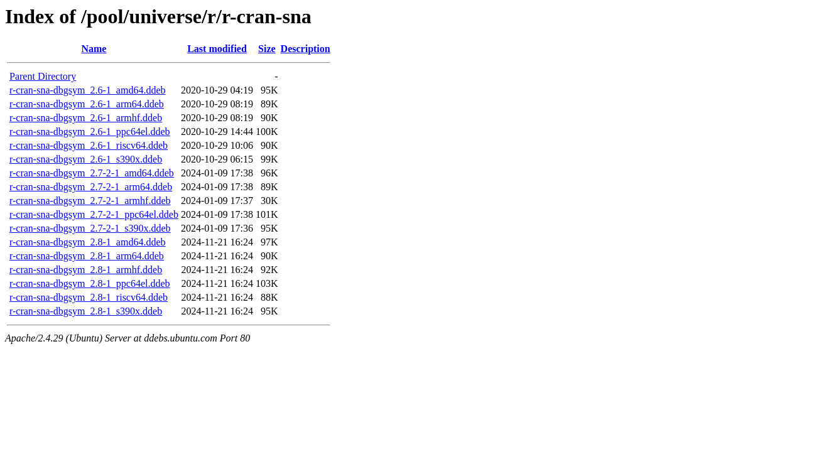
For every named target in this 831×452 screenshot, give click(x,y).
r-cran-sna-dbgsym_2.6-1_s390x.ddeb (85, 159)
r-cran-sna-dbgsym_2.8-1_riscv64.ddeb (88, 297)
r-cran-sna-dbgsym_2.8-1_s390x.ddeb (85, 311)
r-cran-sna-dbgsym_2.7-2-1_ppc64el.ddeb (93, 214)
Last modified (217, 48)
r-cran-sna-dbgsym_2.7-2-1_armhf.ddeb (89, 200)
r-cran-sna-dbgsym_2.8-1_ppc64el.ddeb (89, 283)
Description (305, 48)
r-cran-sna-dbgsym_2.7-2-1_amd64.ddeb (91, 173)
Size (267, 48)
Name (93, 48)
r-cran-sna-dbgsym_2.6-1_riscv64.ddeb (88, 145)
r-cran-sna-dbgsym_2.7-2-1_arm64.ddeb (90, 186)
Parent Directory (42, 76)
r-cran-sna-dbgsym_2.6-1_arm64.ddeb (86, 104)
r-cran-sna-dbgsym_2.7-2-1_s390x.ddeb (90, 228)
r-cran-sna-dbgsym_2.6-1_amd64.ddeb (87, 90)
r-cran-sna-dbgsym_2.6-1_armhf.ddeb (85, 117)
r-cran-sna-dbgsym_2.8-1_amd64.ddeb (87, 242)
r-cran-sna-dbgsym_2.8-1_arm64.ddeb (86, 255)
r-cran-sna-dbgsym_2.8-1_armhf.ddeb (85, 269)
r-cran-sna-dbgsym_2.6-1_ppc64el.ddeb (89, 131)
